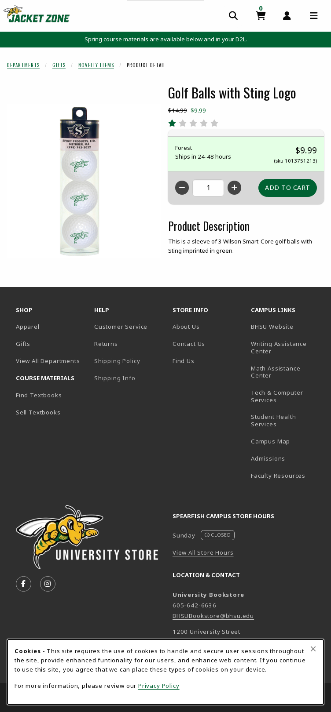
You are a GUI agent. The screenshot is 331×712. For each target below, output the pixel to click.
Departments (23, 65)
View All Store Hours (203, 552)
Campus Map (286, 441)
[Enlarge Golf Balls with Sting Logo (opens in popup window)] (84, 181)
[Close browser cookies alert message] (313, 648)
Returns (106, 344)
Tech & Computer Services (286, 396)
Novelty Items (96, 65)
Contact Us (189, 344)
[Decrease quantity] (182, 188)
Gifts (59, 65)
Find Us (208, 360)
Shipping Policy (117, 361)
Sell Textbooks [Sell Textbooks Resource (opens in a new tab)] (38, 412)
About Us (186, 327)
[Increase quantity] (234, 188)
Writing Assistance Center (286, 347)
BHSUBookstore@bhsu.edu (213, 616)
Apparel (28, 327)
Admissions (286, 458)
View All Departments (48, 361)
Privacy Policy (159, 686)
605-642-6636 (195, 605)
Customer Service (120, 327)
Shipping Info (115, 378)
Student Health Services (286, 420)
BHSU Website (286, 326)
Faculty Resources (286, 475)
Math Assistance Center (286, 372)
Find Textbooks (39, 395)
